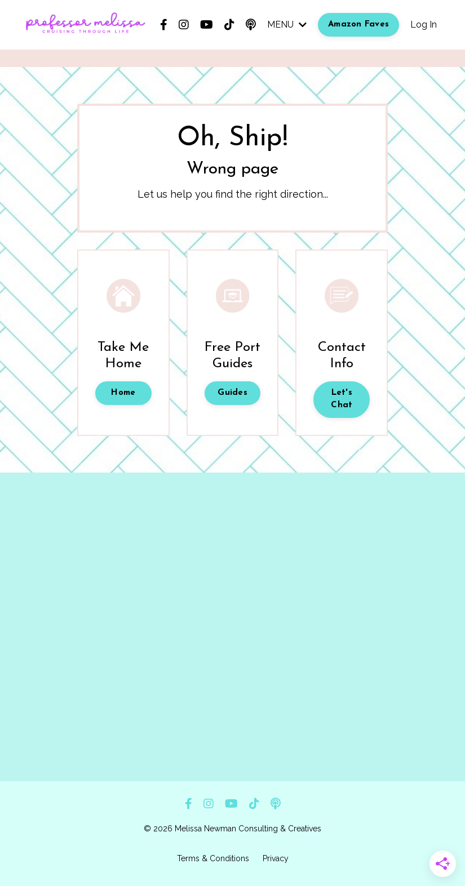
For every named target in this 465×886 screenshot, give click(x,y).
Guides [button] (232, 393)
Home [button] (123, 393)
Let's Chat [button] (341, 399)
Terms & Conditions (213, 858)
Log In (423, 24)
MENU (287, 24)
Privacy (276, 858)
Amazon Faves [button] (358, 24)
